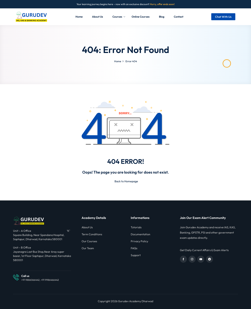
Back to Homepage (125, 181)
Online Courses (141, 16)
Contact (178, 16)
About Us (97, 16)
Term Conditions (92, 234)
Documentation (140, 234)
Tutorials (136, 227)
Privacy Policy (139, 241)
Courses (119, 16)
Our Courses (89, 241)
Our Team (88, 248)
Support (136, 255)
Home (79, 16)
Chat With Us (223, 16)
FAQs (134, 248)
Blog (161, 16)
